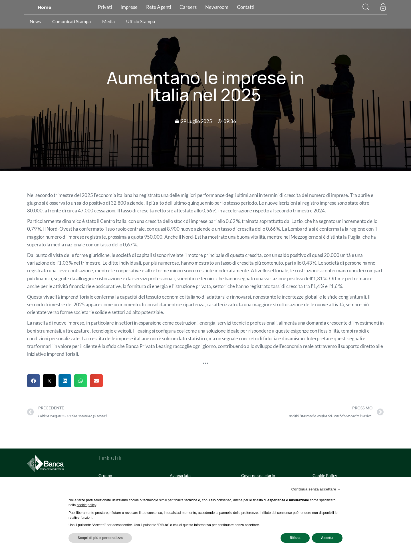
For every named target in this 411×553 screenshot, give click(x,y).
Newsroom (216, 7)
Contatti (245, 7)
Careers (188, 7)
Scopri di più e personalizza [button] (100, 538)
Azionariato (180, 475)
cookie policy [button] (86, 505)
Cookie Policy (325, 475)
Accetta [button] (327, 538)
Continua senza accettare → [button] (316, 489)
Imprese (129, 7)
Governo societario (258, 475)
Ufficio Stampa (140, 21)
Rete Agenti (158, 7)
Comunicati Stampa (71, 21)
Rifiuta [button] (295, 538)
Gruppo (105, 475)
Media (108, 21)
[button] (365, 6)
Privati (105, 7)
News (35, 21)
